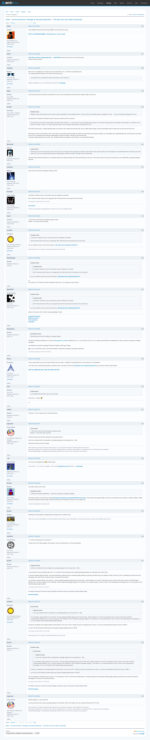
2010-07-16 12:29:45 (34, 54)
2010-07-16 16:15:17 (34, 409)
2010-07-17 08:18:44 (34, 642)
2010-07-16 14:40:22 (34, 230)
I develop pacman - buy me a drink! (55, 34)
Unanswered (140, 14)
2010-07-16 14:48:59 (34, 258)
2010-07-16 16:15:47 (34, 423)
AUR (136, 3)
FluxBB (142, 733)
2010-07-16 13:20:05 (34, 68)
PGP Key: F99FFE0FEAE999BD (36, 34)
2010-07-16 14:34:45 (34, 216)
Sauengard (31, 321)
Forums (108, 3)
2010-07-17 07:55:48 (34, 560)
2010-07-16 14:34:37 (34, 191)
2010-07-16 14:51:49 (34, 289)
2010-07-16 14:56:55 (34, 329)
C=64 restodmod (32, 320)
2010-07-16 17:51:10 (34, 458)
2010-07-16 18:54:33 (34, 483)
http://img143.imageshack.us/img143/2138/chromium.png (69, 498)
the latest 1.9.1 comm (61, 340)
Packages (100, 3)
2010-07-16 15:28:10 (34, 386)
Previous (12, 23)
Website (11, 46)
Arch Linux (10, 3)
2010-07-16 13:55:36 (34, 144)
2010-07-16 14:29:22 (34, 167)
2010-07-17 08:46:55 (34, 696)
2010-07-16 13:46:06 (34, 107)
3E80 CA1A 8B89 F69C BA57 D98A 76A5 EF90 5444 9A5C (44, 369)
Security (129, 3)
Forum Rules (31, 205)
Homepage (62, 83)
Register (23, 11)
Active (134, 14)
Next (34, 23)
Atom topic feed (140, 731)
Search (17, 11)
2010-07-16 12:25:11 (34, 26)
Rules (12, 11)
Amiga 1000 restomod (34, 316)
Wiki (115, 3)
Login (29, 11)
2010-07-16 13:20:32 (34, 91)
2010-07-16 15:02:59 (34, 359)
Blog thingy (79, 466)
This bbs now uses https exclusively (67, 19)
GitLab (122, 3)
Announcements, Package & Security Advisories (31, 19)
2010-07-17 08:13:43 (34, 601)
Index (7, 11)
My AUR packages (33, 594)
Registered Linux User (64, 466)
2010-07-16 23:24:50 (34, 511)
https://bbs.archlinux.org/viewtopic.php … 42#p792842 (44, 57)
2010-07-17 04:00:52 (34, 536)
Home (92, 3)
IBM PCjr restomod (33, 318)
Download (144, 3)
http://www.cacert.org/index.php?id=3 (66, 245)
